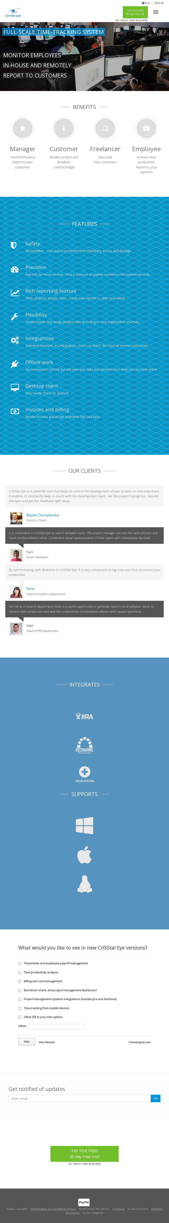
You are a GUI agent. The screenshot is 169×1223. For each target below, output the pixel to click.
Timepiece (118, 1208)
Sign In (159, 3)
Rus (147, 3)
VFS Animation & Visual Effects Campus (53, 1208)
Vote (26, 1041)
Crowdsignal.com (140, 1042)
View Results (47, 1042)
